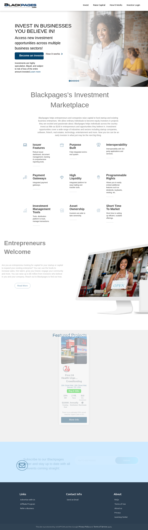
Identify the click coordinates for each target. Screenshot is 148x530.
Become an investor (31, 55)
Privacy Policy (84, 527)
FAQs (116, 500)
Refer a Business (27, 508)
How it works (116, 5)
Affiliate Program (27, 504)
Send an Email (72, 500)
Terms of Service (100, 527)
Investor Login (133, 5)
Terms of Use (120, 504)
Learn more (35, 72)
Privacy (117, 513)
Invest (86, 5)
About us (118, 508)
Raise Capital (99, 5)
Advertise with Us (27, 500)
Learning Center (121, 517)
